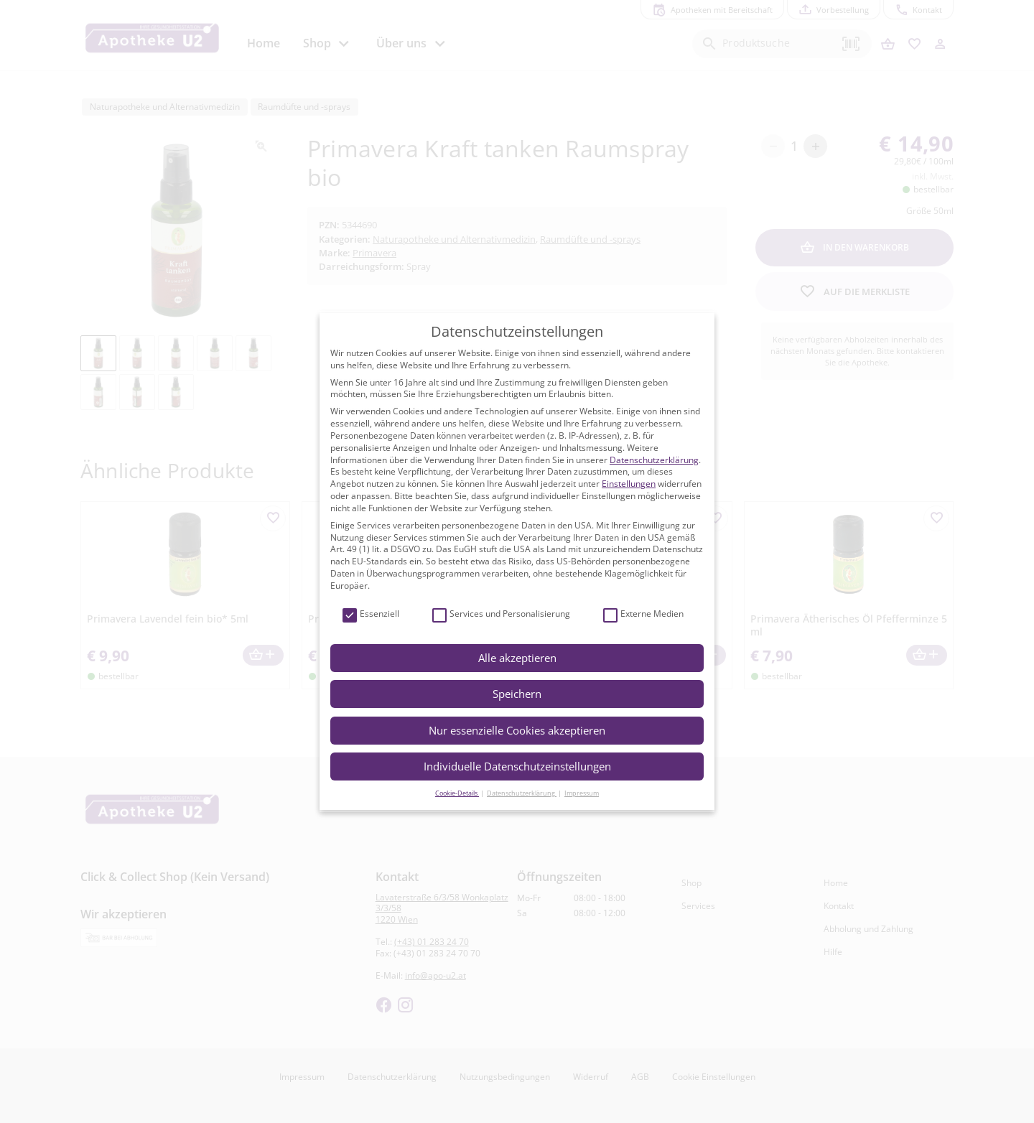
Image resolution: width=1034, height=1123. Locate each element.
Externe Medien (643, 614)
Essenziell (371, 614)
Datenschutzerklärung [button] (521, 793)
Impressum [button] (581, 793)
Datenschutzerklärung (654, 460)
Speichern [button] (517, 693)
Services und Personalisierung (501, 614)
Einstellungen (629, 483)
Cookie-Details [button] (457, 793)
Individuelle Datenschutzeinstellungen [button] (517, 766)
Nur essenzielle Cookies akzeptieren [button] (517, 730)
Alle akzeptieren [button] (517, 658)
